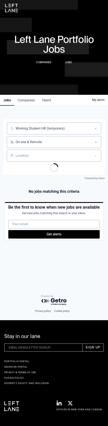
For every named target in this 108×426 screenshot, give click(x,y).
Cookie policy (62, 311)
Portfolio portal (16, 361)
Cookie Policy (14, 378)
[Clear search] (95, 128)
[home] (11, 8)
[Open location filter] (95, 155)
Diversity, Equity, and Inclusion (26, 383)
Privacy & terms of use (20, 372)
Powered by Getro (95, 178)
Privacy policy (43, 311)
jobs (7, 100)
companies (26, 100)
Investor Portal (15, 367)
